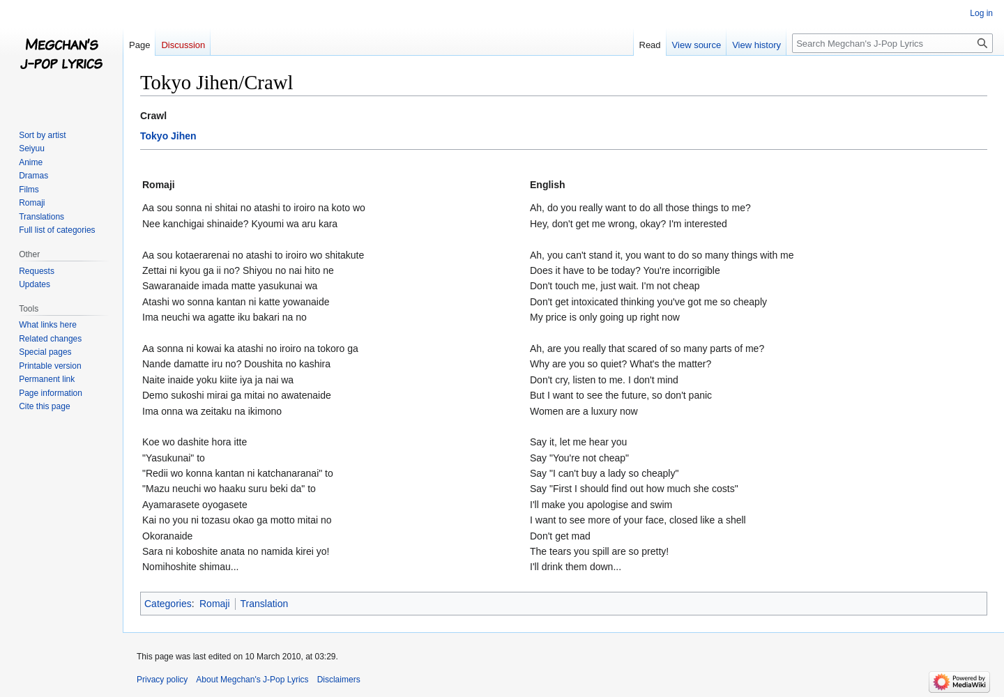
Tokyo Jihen (168, 135)
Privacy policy (162, 679)
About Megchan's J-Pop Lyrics (252, 679)
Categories (168, 603)
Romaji (214, 603)
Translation (265, 603)
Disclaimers (338, 679)
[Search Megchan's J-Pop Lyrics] (892, 43)
